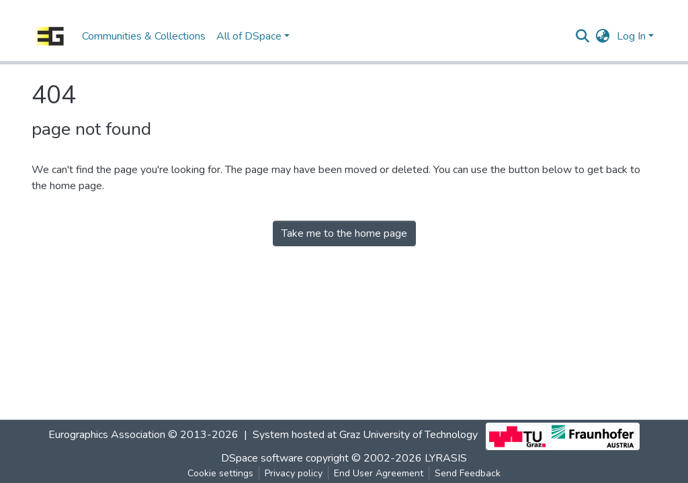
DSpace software (262, 458)
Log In (631, 36)
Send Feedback (468, 473)
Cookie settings (220, 473)
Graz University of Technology (408, 434)
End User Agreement (378, 473)
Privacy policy (293, 473)
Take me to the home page (344, 233)
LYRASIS (446, 458)
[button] (603, 36)
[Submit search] (583, 36)
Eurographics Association (106, 434)
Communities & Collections (144, 36)
